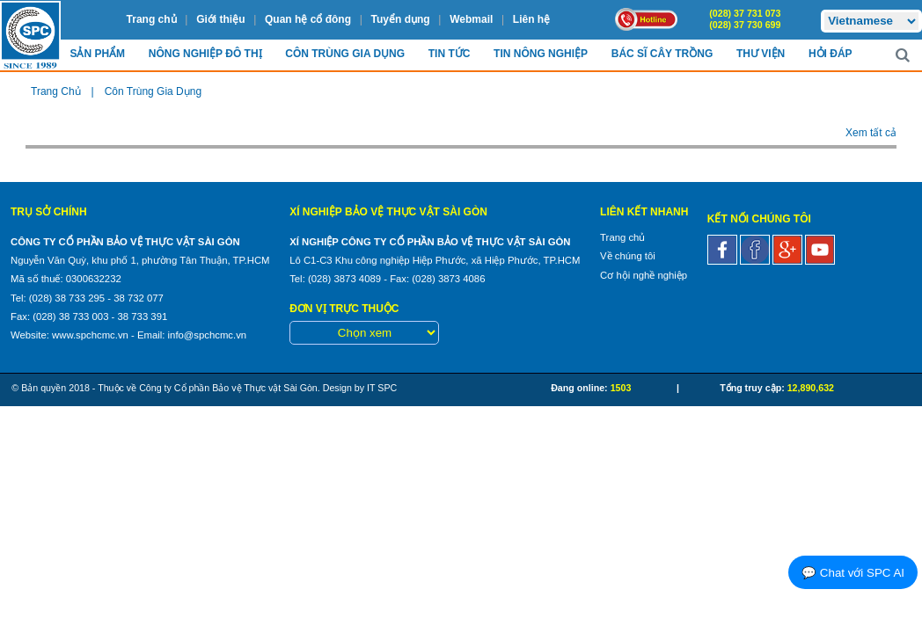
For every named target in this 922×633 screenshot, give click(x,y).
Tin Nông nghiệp (541, 53)
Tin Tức (449, 53)
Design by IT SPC (360, 387)
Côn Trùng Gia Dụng (153, 91)
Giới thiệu (220, 19)
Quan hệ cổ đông (308, 19)
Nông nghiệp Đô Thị (205, 53)
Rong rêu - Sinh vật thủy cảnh (157, 127)
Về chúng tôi (627, 256)
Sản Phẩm (97, 53)
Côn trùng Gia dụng (345, 53)
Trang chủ (152, 19)
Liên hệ (531, 19)
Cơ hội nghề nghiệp (643, 275)
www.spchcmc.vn (90, 335)
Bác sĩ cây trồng (662, 53)
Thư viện (760, 53)
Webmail (471, 19)
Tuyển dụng (400, 19)
